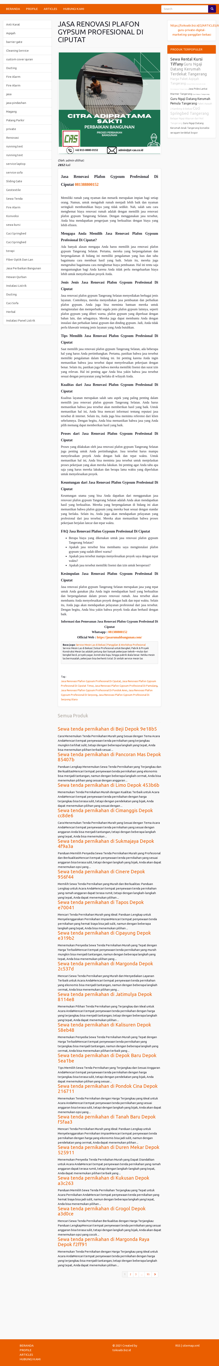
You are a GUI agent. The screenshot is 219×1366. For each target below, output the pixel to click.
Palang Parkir (15, 120)
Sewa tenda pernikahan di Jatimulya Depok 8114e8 (105, 997)
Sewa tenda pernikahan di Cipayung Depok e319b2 (104, 935)
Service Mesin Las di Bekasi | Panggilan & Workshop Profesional (111, 645)
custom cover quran (19, 59)
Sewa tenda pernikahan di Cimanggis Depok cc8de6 (105, 813)
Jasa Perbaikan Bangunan (23, 268)
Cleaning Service (17, 50)
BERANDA (13, 8)
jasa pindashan (16, 102)
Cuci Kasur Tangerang (201, 94)
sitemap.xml (191, 1345)
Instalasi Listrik (16, 285)
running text (14, 146)
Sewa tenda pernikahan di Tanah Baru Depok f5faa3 (107, 1119)
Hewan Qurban (16, 277)
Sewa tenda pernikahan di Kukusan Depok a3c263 (103, 1180)
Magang (11, 111)
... (142, 1274)
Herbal (10, 311)
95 (148, 1274)
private (11, 129)
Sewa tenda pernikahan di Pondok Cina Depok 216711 (108, 1088)
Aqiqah (10, 33)
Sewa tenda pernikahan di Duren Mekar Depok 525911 (108, 1150)
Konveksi (12, 216)
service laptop (16, 163)
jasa (8, 94)
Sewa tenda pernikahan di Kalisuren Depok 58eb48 (104, 1027)
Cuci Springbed (16, 233)
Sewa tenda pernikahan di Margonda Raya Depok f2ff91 (103, 1242)
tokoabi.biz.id (122, 1350)
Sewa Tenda (14, 198)
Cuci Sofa (12, 303)
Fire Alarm (13, 76)
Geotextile (13, 190)
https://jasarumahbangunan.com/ (119, 637)
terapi (10, 251)
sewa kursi (13, 224)
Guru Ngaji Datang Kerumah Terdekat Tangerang (188, 69)
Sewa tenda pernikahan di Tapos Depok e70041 (101, 905)
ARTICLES (50, 8)
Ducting (11, 68)
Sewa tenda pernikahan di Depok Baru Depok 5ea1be (107, 1058)
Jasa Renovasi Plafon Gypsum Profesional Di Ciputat (91, 681)
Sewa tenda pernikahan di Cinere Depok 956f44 (101, 874)
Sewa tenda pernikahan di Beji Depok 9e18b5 (107, 729)
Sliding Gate (14, 181)
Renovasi (12, 137)
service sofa (14, 172)
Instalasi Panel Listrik (20, 320)
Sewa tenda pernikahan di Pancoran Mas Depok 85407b (109, 757)
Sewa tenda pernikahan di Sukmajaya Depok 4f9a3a (106, 843)
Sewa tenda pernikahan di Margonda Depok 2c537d (105, 966)
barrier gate (14, 42)
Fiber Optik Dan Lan (19, 259)
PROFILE (32, 8)
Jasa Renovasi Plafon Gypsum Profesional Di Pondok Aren (94, 690)
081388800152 (87, 184)
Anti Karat (13, 24)
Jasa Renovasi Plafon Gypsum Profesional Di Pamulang (126, 685)
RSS (177, 1345)
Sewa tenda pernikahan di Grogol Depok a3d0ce (102, 1211)
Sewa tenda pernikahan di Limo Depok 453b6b (108, 785)
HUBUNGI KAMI (73, 8)
